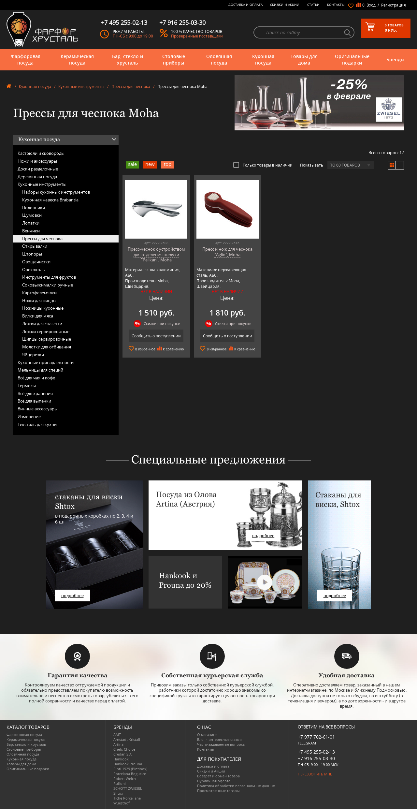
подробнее (72, 595)
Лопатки (30, 223)
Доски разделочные (38, 169)
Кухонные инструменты (81, 86)
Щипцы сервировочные (46, 339)
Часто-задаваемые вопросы (221, 744)
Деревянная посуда (37, 177)
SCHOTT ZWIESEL (127, 788)
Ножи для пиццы (39, 300)
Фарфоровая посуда (25, 59)
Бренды (395, 59)
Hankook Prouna (127, 763)
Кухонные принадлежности (46, 362)
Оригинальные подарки (352, 59)
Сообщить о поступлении (156, 336)
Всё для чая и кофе (36, 378)
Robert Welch (124, 778)
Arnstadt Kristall (126, 739)
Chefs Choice (124, 749)
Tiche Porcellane (127, 798)
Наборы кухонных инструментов (56, 192)
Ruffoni (119, 783)
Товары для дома (304, 59)
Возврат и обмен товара (218, 775)
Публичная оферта (213, 780)
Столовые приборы (173, 59)
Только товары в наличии (263, 165)
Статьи (313, 4)
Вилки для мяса (37, 316)
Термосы (27, 386)
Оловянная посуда (219, 59)
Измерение (29, 416)
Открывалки (34, 246)
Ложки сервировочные (45, 331)
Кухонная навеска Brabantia (50, 200)
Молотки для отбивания (46, 347)
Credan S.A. (123, 754)
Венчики (31, 231)
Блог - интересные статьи (219, 739)
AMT (117, 734)
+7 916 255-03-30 (316, 758)
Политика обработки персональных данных (236, 785)
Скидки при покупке (162, 323)
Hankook (121, 759)
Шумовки (32, 215)
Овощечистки (36, 262)
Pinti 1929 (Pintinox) (130, 768)
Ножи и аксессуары (37, 161)
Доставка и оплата (245, 4)
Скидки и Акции (284, 4)
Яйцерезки (33, 355)
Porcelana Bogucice (129, 773)
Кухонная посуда (263, 59)
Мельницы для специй (40, 370)
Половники (33, 208)
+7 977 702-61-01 (316, 737)
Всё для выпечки (34, 401)
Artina (118, 744)
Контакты (336, 4)
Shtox (118, 793)
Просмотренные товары (218, 790)
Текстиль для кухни (37, 424)
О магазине (207, 734)
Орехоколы (34, 269)
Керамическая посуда (77, 59)
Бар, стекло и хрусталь (127, 59)
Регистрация (393, 5)
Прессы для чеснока (130, 86)
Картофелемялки (39, 293)
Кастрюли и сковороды (41, 153)
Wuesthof (121, 803)
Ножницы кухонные (43, 308)
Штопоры (32, 254)
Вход (371, 5)
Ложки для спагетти (42, 324)
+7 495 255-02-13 (316, 752)
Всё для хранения (35, 393)
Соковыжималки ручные (47, 285)
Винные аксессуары (38, 409)
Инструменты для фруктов (49, 277)
